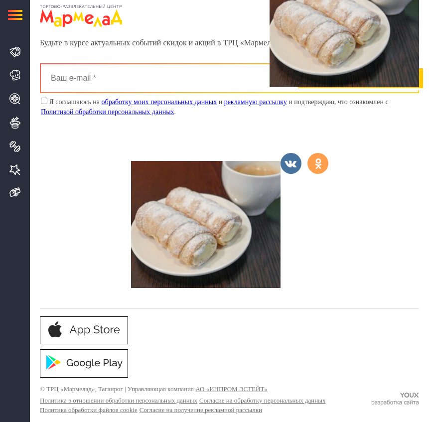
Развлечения (15, 123)
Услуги (15, 169)
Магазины (15, 52)
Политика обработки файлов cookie (89, 410)
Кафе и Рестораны (15, 75)
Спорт (15, 146)
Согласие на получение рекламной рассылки (201, 410)
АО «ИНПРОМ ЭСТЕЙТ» (231, 389)
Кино (15, 98)
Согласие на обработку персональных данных (262, 400)
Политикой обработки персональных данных (107, 112)
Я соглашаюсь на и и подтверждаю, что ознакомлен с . (215, 107)
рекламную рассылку (255, 102)
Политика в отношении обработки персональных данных (118, 400)
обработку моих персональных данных (159, 102)
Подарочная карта (15, 192)
